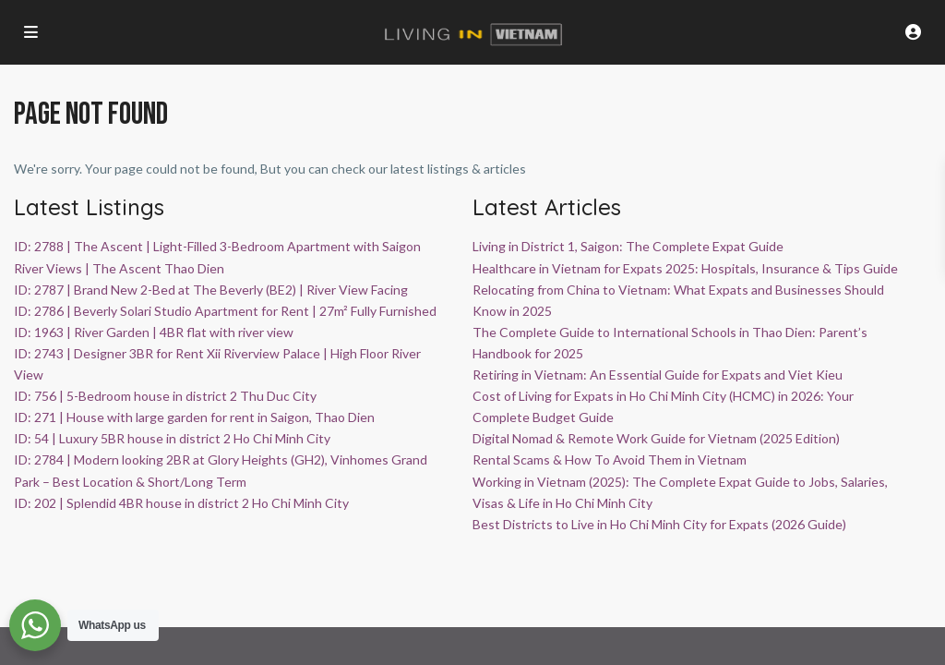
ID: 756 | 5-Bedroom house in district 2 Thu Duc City (165, 396)
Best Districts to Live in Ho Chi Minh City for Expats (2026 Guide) (659, 524)
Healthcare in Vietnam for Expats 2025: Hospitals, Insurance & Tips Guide (685, 268)
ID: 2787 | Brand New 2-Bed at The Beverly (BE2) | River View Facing (211, 289)
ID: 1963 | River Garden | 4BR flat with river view (153, 332)
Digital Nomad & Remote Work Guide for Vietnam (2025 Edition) (656, 438)
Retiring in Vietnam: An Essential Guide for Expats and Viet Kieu (657, 374)
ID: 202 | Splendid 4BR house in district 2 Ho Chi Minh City (181, 503)
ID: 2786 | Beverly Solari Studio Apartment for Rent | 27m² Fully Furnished (225, 311)
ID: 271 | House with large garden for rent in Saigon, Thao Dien (194, 417)
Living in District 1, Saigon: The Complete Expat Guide (628, 246)
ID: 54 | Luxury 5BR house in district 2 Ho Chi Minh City (172, 438)
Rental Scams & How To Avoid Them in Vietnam (609, 459)
